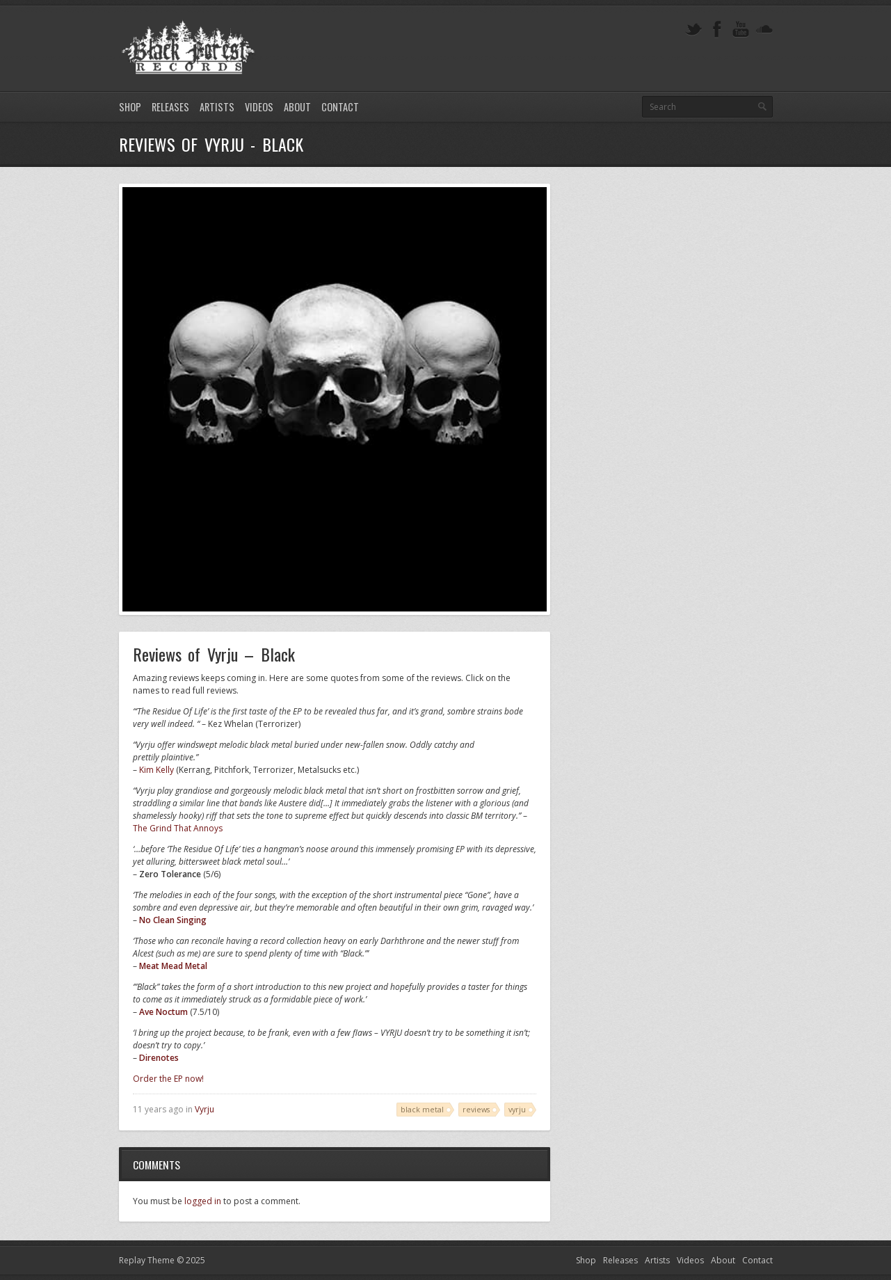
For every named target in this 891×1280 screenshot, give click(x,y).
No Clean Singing (173, 920)
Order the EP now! (168, 1079)
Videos (259, 106)
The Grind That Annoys (178, 828)
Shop (130, 106)
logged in (202, 1201)
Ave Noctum (163, 1012)
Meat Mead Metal (173, 966)
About (297, 106)
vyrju (517, 1109)
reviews (476, 1109)
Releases (170, 106)
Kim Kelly (156, 770)
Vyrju (204, 1109)
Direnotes (159, 1058)
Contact (340, 106)
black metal (422, 1109)
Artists (217, 106)
